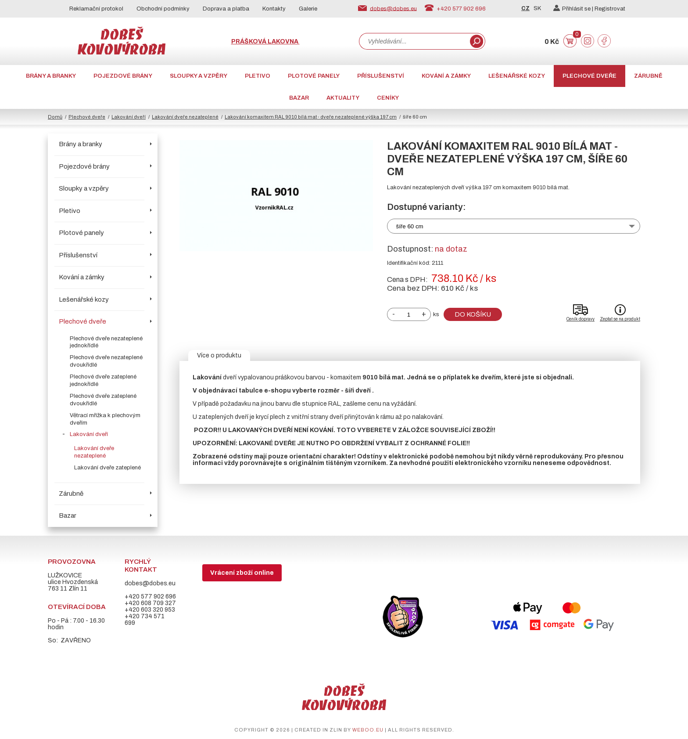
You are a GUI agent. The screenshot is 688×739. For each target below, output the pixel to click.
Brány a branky (51, 76)
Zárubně (648, 76)
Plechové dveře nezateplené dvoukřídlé (106, 361)
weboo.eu (367, 729)
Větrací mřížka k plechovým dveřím (105, 419)
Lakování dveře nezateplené (185, 116)
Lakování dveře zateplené (107, 468)
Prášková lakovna (265, 41)
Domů (55, 116)
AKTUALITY (342, 98)
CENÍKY (388, 98)
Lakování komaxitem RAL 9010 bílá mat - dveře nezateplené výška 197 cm (311, 116)
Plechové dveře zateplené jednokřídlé (103, 380)
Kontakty (274, 9)
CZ (525, 8)
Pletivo (257, 76)
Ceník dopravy (580, 319)
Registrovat (610, 9)
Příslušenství (380, 76)
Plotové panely (314, 76)
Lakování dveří (128, 116)
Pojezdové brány (122, 76)
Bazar (299, 98)
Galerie (308, 9)
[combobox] (414, 41)
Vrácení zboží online (242, 573)
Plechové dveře (589, 76)
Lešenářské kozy (516, 76)
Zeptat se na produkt (620, 319)
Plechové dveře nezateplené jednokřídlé (106, 342)
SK (537, 8)
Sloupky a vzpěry (198, 76)
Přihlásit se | (574, 9)
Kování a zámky (446, 76)
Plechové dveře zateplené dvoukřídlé (103, 400)
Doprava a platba (226, 9)
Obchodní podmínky (163, 9)
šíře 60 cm (409, 226)
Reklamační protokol (96, 9)
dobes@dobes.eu (393, 8)
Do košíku (473, 314)
